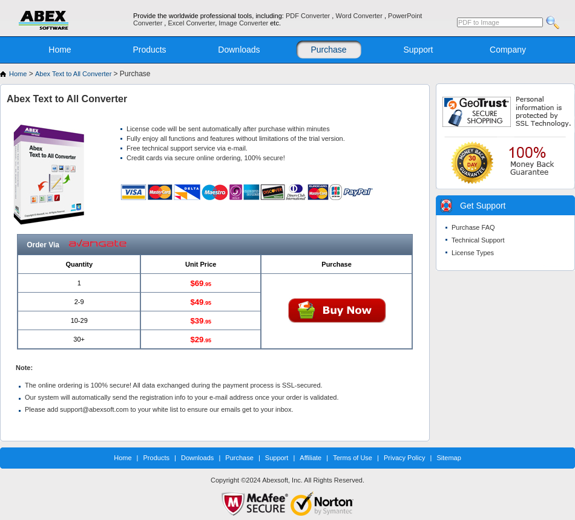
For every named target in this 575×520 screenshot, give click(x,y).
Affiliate (310, 457)
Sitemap (448, 457)
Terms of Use (352, 457)
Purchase (328, 49)
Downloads (239, 49)
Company (508, 49)
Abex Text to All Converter (74, 73)
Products (149, 49)
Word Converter (359, 15)
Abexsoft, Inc (281, 480)
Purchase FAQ (473, 227)
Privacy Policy (404, 457)
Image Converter (244, 23)
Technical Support (478, 240)
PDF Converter (309, 15)
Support (418, 49)
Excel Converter (191, 23)
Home (59, 49)
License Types (473, 252)
